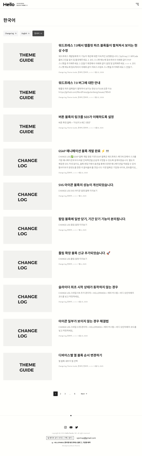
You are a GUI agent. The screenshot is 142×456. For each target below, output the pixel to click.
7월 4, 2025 (82, 230)
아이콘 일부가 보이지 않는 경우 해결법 (84, 321)
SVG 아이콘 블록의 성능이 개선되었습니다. (86, 185)
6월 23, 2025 (83, 336)
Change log (9, 33)
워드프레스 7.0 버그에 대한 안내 (79, 83)
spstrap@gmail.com (86, 438)
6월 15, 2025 (98, 366)
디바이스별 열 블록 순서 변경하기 (80, 355)
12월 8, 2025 (98, 128)
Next (83, 394)
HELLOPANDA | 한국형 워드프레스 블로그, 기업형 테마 (72, 442)
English (24, 33)
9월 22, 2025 (83, 173)
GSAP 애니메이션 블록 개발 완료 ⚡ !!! (84, 151)
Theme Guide (72, 72)
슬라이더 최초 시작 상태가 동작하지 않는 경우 (88, 287)
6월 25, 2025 (83, 302)
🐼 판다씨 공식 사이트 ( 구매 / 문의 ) (60, 438)
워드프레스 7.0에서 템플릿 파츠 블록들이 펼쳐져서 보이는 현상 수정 (98, 48)
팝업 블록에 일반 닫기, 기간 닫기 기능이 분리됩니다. (92, 219)
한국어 (36, 33)
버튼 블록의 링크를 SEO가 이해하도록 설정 (86, 117)
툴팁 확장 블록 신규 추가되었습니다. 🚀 (84, 253)
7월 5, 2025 (82, 196)
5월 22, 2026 (99, 72)
